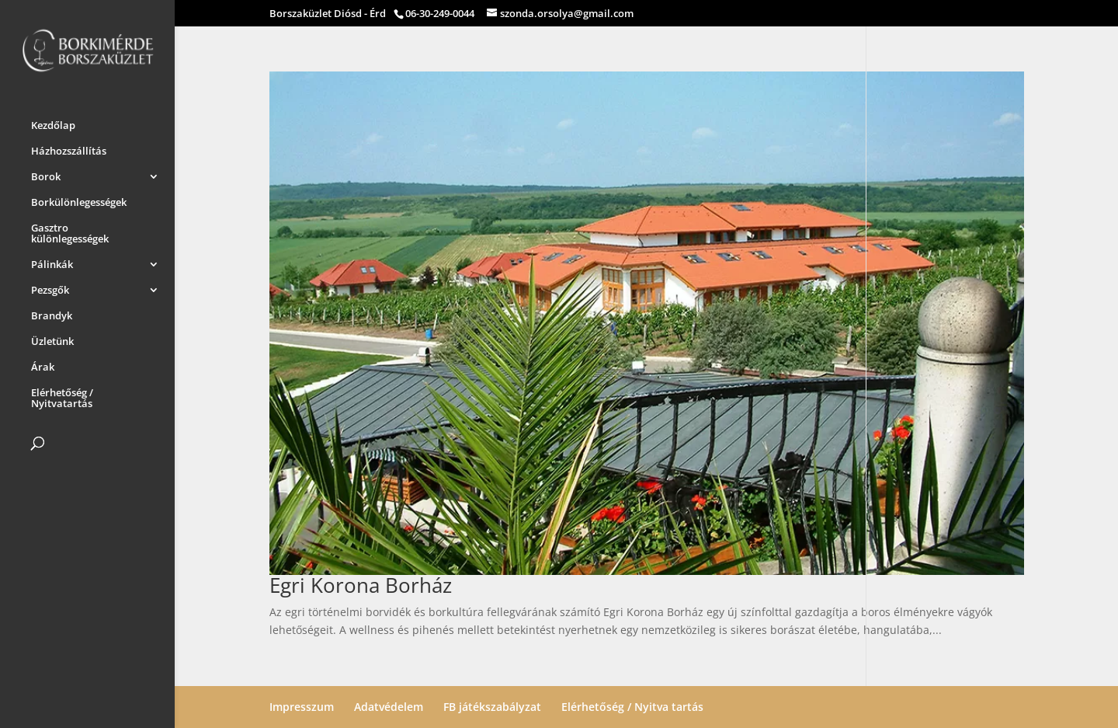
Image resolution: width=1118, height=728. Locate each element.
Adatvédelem (388, 706)
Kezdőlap (53, 123)
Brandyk (51, 313)
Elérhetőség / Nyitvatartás (62, 395)
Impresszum (301, 706)
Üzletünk (52, 339)
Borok (46, 174)
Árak (42, 364)
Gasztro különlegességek (70, 230)
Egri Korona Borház (360, 585)
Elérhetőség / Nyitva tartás (632, 706)
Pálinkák (52, 262)
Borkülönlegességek (79, 199)
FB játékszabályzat (492, 706)
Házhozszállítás (68, 148)
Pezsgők (50, 287)
